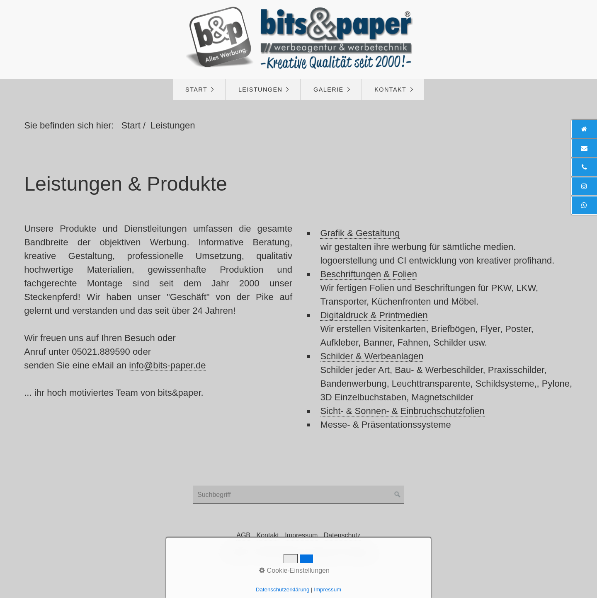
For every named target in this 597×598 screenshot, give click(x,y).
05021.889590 (101, 351)
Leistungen (260, 89)
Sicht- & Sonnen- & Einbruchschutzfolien (402, 411)
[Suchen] (397, 495)
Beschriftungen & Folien (368, 274)
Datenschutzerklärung (283, 589)
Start (196, 89)
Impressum (301, 535)
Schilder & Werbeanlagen (371, 356)
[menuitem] (199, 89)
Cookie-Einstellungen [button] (294, 570)
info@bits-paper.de (167, 365)
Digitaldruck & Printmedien (373, 315)
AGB (243, 535)
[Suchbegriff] (298, 495)
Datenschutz (342, 535)
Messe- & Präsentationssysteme (385, 424)
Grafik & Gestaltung (360, 233)
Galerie (328, 89)
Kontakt (390, 89)
